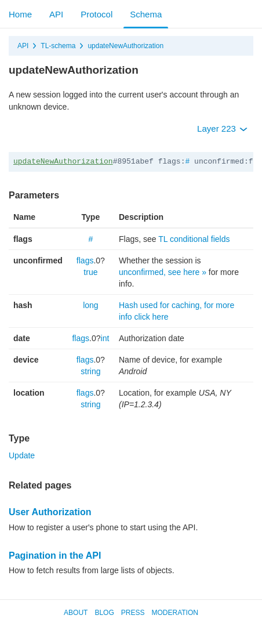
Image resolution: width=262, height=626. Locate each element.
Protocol (96, 14)
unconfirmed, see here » (162, 272)
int (105, 338)
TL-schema (58, 46)
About (76, 613)
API (56, 14)
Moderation (174, 613)
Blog (104, 613)
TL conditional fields (194, 239)
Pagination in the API (55, 555)
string (90, 371)
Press (133, 613)
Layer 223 (222, 128)
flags (85, 260)
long (90, 305)
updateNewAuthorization (125, 46)
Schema (146, 14)
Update (22, 455)
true (90, 272)
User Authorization (50, 512)
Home (20, 14)
